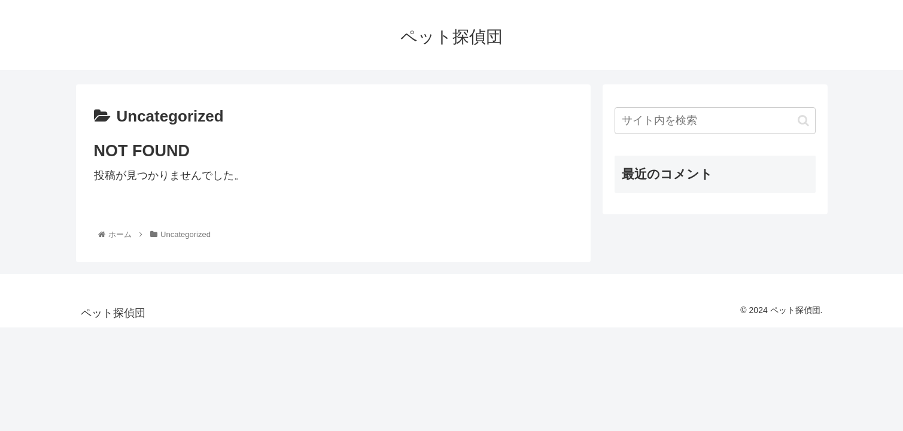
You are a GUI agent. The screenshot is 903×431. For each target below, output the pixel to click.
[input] (715, 120)
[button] (803, 121)
